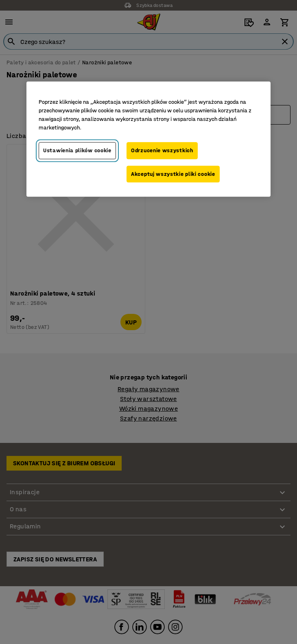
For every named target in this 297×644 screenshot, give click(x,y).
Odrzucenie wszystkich (162, 150)
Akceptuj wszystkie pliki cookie (173, 174)
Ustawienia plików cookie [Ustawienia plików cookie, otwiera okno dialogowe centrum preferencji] (77, 150)
